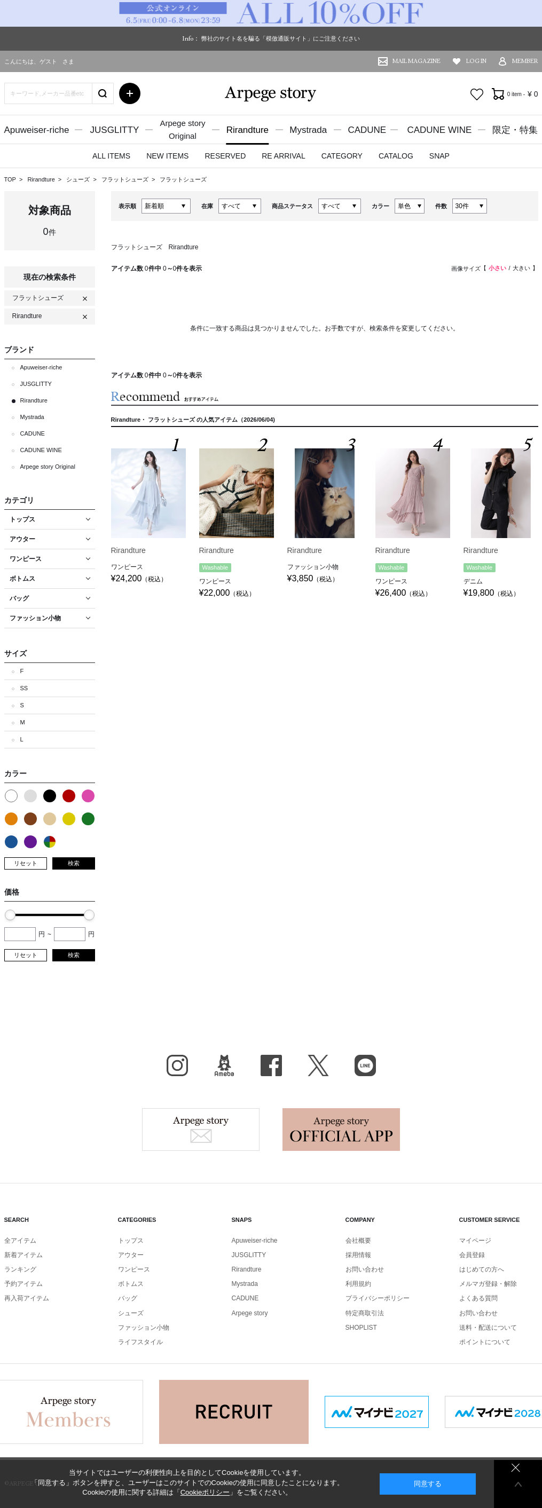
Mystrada (308, 130)
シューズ (78, 179)
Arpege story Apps (341, 1129)
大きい (521, 268)
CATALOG (396, 156)
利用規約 (358, 1284)
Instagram (177, 1065)
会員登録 (472, 1255)
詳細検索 (129, 93)
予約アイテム (23, 1284)
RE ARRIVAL (283, 156)
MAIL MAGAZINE (416, 61)
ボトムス (131, 1284)
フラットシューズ (125, 179)
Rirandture (247, 130)
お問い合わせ (364, 1269)
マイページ (475, 1240)
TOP (10, 179)
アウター (131, 1255)
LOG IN (476, 61)
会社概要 (358, 1240)
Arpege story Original (47, 466)
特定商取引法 (364, 1313)
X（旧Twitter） (318, 1065)
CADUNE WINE (439, 130)
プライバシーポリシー (377, 1298)
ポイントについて (484, 1342)
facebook (271, 1065)
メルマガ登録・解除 (488, 1284)
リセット (25, 863)
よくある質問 (478, 1298)
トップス (131, 1240)
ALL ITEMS (111, 156)
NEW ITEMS (167, 156)
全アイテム (20, 1240)
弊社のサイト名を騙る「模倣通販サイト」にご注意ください (280, 38)
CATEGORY (342, 156)
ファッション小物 (143, 1327)
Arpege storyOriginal (182, 129)
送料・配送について (488, 1327)
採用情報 (358, 1255)
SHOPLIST (361, 1327)
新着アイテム (23, 1255)
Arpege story (201, 1129)
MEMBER (525, 61)
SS (24, 688)
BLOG (224, 1065)
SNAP (439, 156)
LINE (365, 1065)
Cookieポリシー (205, 1492)
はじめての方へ (481, 1269)
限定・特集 (515, 130)
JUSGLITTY (114, 130)
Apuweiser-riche (36, 130)
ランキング (20, 1269)
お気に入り (476, 94)
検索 (74, 863)
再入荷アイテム (26, 1298)
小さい (497, 268)
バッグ (127, 1298)
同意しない (515, 1467)
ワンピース (134, 1269)
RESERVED (225, 156)
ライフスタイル (140, 1342)
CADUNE (367, 130)
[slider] (10, 915)
